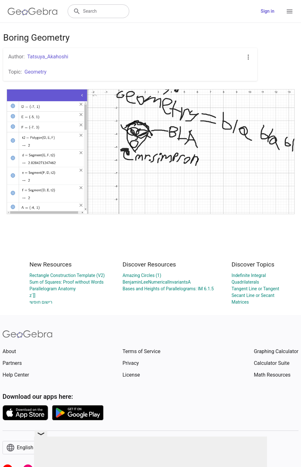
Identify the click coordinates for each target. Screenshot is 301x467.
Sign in (267, 11)
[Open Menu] (289, 11)
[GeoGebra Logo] (32, 11)
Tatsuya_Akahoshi (47, 57)
